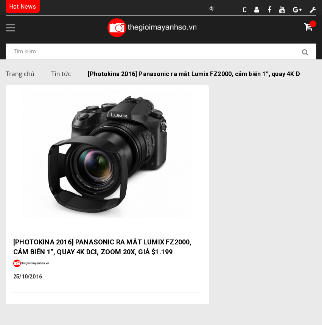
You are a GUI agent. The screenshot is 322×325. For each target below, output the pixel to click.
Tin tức (61, 74)
